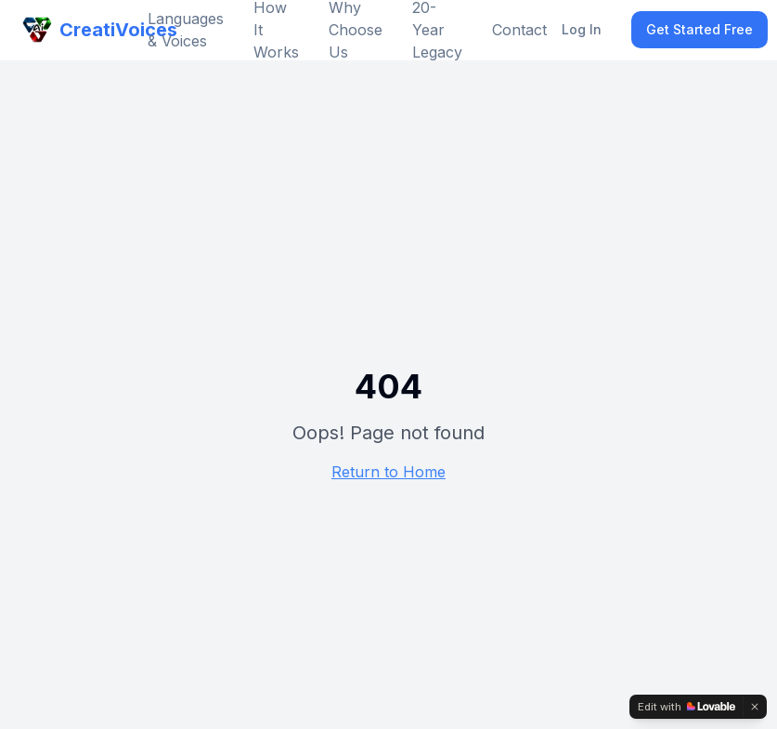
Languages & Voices (186, 29)
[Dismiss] (755, 707)
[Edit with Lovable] (686, 707)
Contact (519, 29)
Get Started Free (699, 29)
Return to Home (388, 471)
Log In (582, 29)
